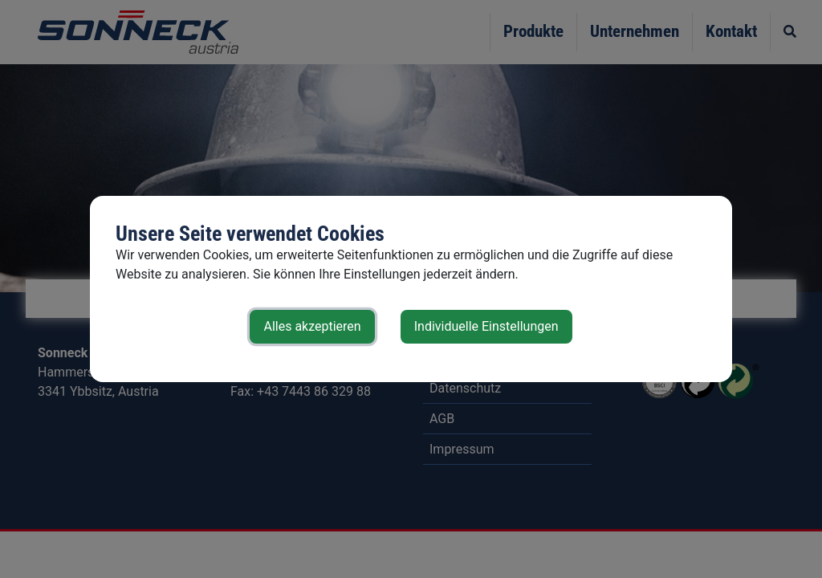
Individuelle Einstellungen (486, 326)
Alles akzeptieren (311, 326)
